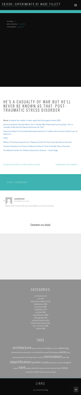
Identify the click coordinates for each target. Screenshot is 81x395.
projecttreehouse (39, 349)
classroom (38, 336)
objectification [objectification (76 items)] (20, 391)
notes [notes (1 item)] (67, 387)
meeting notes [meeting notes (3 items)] (32, 386)
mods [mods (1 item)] (63, 387)
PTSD (5, 138)
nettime (38, 341)
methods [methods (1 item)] (40, 387)
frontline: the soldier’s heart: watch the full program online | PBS (35, 120)
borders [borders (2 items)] (39, 378)
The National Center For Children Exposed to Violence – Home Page (30, 150)
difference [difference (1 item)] (14, 382)
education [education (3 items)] (27, 381)
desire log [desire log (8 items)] (63, 377)
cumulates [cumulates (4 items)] (47, 377)
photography (39, 346)
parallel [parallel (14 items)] (36, 391)
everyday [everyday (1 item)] (45, 382)
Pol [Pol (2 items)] (42, 392)
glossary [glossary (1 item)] (56, 382)
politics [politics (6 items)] (47, 391)
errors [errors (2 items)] (34, 381)
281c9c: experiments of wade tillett (31, 4)
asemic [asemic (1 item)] (34, 378)
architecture (39, 325)
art (39, 327)
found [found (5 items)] (51, 381)
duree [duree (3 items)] (20, 381)
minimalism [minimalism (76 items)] (53, 386)
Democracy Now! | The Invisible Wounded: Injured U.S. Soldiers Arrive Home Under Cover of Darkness (40, 132)
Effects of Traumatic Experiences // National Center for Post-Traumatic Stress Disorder (37, 142)
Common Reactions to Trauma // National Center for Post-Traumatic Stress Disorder (36, 146)
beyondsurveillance (39, 330)
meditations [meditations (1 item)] (21, 387)
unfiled (39, 357)
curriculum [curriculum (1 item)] (55, 378)
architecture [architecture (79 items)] (22, 377)
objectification (38, 344)
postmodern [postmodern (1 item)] (54, 392)
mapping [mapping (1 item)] (14, 387)
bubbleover (38, 333)
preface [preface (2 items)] (61, 392)
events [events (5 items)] (39, 381)
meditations (39, 338)
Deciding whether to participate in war (21, 164)
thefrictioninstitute (38, 352)
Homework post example (67, 164)
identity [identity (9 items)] (63, 381)
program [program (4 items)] (67, 391)
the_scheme (38, 355)
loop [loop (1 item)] (68, 382)
